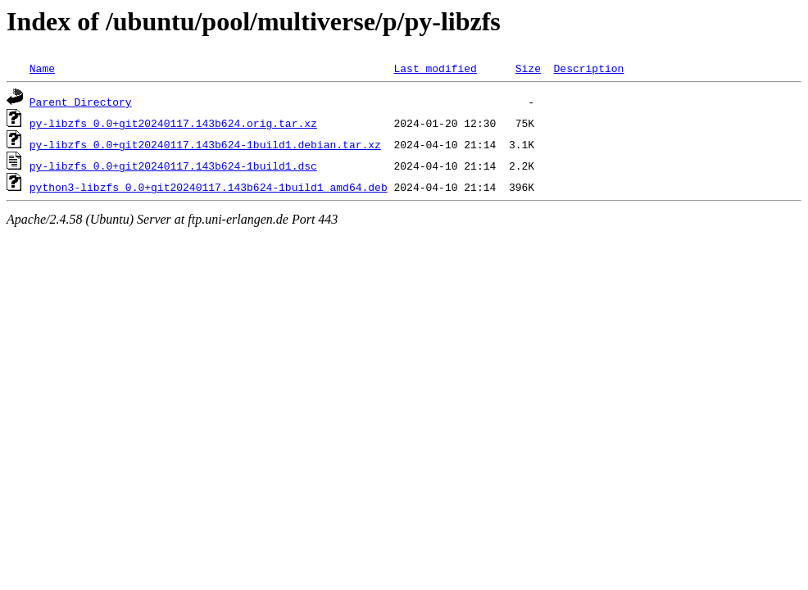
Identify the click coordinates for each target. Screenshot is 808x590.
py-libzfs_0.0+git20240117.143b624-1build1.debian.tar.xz (205, 144)
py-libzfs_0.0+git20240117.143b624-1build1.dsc (173, 165)
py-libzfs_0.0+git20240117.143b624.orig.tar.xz (173, 123)
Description (588, 68)
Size (528, 68)
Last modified (434, 68)
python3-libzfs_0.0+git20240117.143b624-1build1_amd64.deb (209, 186)
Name (42, 68)
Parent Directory (81, 101)
